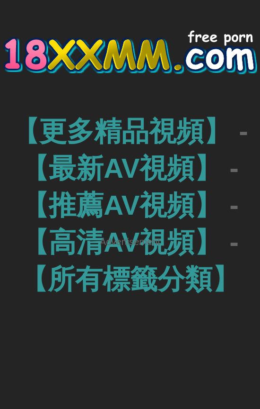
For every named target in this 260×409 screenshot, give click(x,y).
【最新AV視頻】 (121, 168)
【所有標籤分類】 (130, 279)
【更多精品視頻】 (121, 131)
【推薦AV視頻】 (121, 205)
